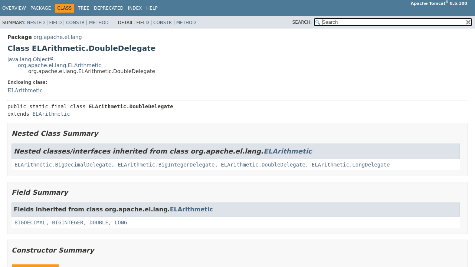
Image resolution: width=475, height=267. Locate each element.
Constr (75, 22)
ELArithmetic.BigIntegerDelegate (166, 165)
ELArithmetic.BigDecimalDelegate (62, 165)
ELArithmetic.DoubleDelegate (263, 165)
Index (135, 8)
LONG (121, 222)
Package (40, 8)
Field (55, 22)
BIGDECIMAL (30, 222)
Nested (36, 22)
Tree (83, 8)
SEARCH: (302, 22)
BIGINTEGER (67, 222)
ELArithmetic (25, 90)
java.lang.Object (28, 59)
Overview (14, 8)
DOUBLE (98, 222)
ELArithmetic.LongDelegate (351, 165)
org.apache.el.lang (57, 37)
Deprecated (109, 8)
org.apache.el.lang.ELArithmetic (59, 65)
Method (99, 22)
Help (152, 8)
